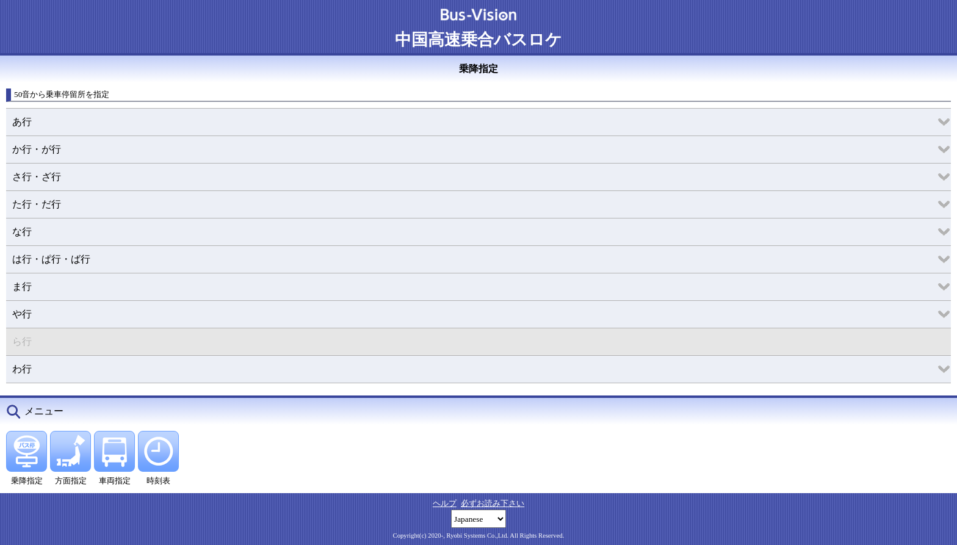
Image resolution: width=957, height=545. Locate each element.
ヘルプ (445, 503)
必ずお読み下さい (492, 503)
